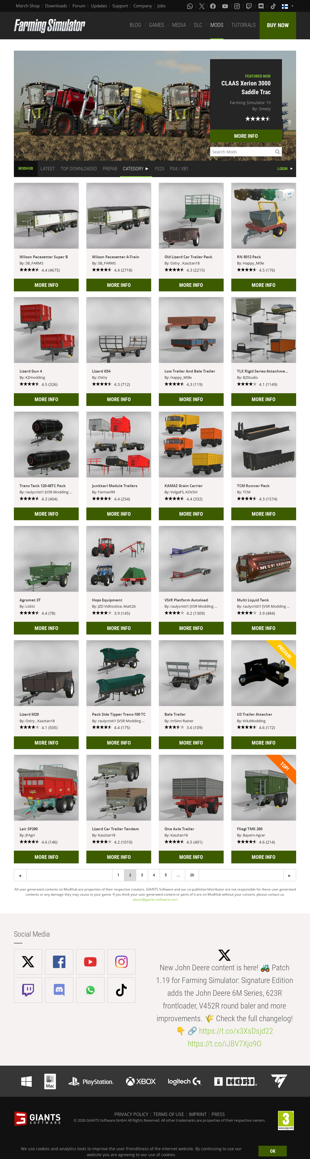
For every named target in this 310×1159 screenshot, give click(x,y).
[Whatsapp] (190, 6)
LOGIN (282, 168)
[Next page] (20, 875)
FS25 (159, 168)
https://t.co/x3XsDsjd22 (236, 1031)
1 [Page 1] (118, 875)
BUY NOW (278, 25)
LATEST (47, 168)
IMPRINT (198, 1114)
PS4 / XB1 (179, 168)
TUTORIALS (243, 25)
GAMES (156, 25)
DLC (198, 25)
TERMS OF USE (168, 1114)
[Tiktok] (273, 6)
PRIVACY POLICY (131, 1114)
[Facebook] (213, 6)
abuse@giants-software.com (155, 899)
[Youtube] (225, 6)
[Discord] (261, 6)
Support (120, 5)
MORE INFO (246, 136)
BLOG (135, 25)
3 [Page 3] (142, 875)
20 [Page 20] (192, 875)
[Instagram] (237, 6)
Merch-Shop (28, 5)
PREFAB (110, 168)
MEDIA (179, 25)
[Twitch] (249, 6)
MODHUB (25, 168)
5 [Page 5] (166, 875)
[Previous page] (290, 875)
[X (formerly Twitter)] (202, 6)
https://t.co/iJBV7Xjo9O (225, 1043)
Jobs (161, 5)
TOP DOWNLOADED (79, 168)
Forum (78, 5)
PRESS (218, 1114)
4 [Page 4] (154, 875)
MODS (216, 25)
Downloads (56, 5)
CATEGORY (133, 168)
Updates (99, 5)
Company (142, 5)
